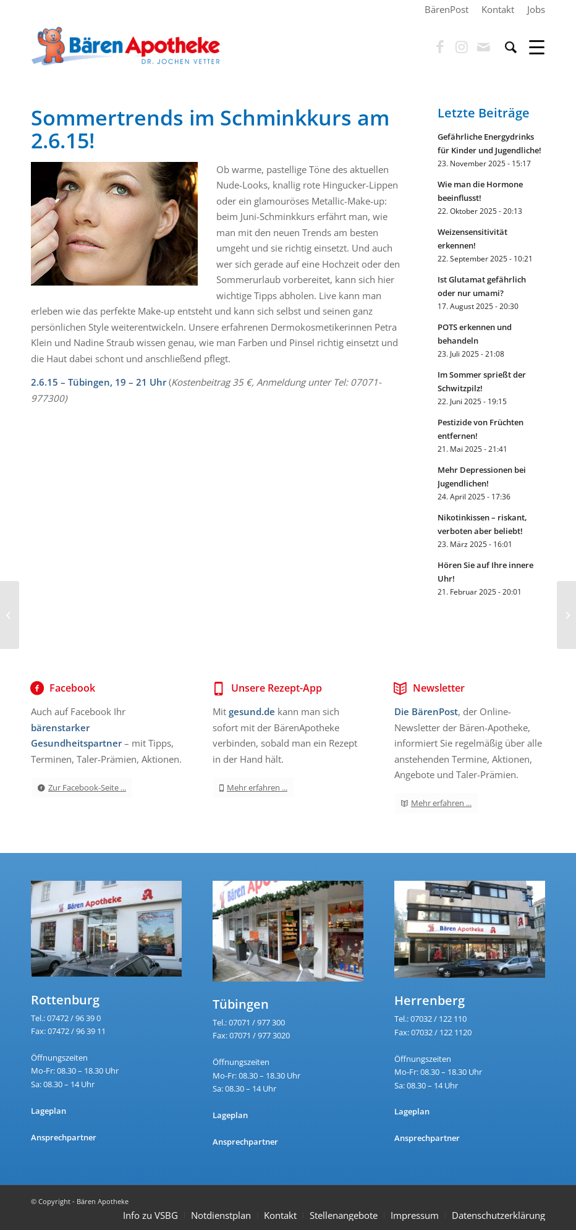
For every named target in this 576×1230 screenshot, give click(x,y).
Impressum (415, 1215)
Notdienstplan (221, 1215)
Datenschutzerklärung (498, 1215)
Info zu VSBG (150, 1215)
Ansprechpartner (63, 1137)
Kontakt (280, 1215)
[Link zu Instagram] (461, 47)
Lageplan (48, 1110)
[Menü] (530, 47)
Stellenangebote (344, 1215)
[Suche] (505, 47)
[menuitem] (446, 9)
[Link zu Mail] (483, 47)
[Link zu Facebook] (440, 47)
